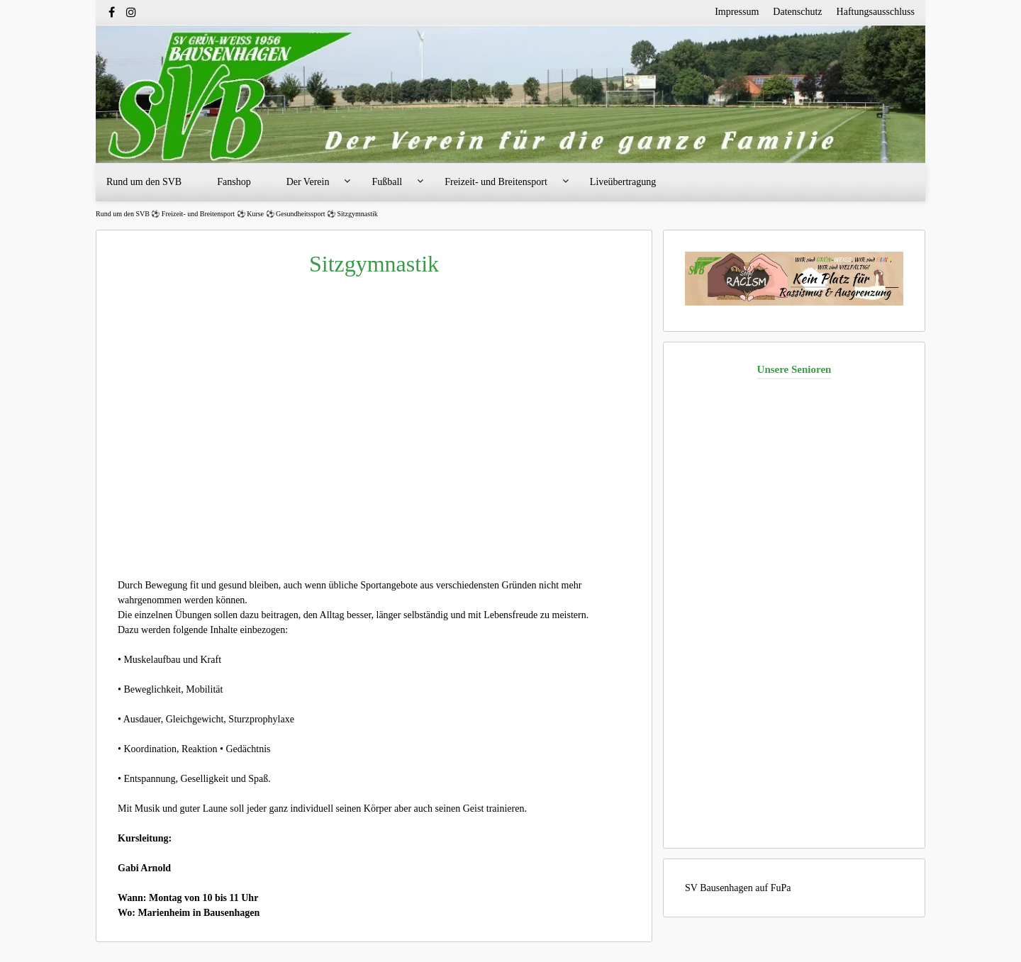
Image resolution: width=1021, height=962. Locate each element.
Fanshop (233, 182)
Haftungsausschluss (876, 11)
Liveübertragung (623, 182)
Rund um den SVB (144, 182)
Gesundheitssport (300, 214)
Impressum (737, 11)
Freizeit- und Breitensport (496, 182)
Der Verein (308, 182)
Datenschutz (797, 11)
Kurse (255, 214)
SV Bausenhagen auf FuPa (738, 888)
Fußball (387, 182)
